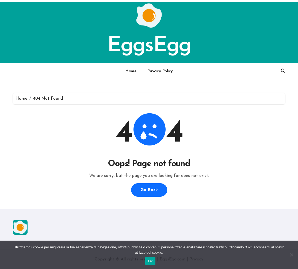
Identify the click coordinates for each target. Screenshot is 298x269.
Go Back (149, 190)
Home (130, 71)
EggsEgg (149, 46)
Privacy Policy (160, 71)
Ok (150, 261)
